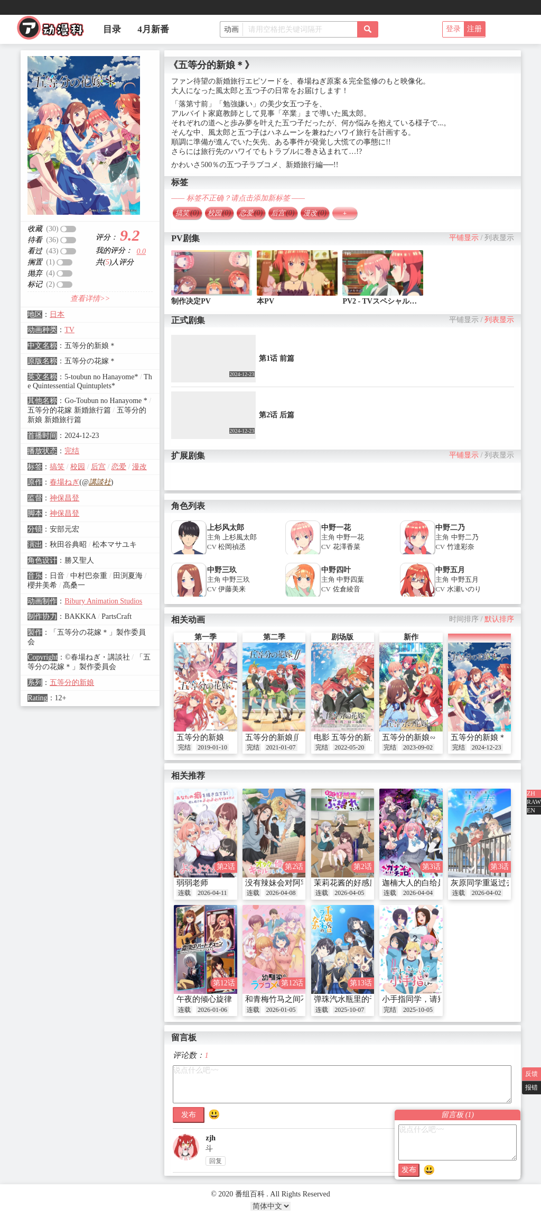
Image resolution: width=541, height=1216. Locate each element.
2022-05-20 (349, 747)
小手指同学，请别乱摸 (421, 999)
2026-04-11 (212, 893)
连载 (184, 893)
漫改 (139, 467)
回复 (215, 1161)
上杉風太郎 (239, 537)
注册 (474, 29)
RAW (534, 802)
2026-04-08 (281, 893)
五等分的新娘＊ (478, 737)
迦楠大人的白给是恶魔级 (425, 883)
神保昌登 (64, 498)
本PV (265, 301)
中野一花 (336, 528)
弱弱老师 (192, 883)
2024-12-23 (486, 747)
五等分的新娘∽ (409, 737)
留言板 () (457, 1115)
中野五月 (450, 570)
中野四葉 (350, 579)
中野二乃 (450, 528)
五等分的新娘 (72, 683)
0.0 (141, 251)
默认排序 (499, 619)
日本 (57, 314)
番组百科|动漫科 (55, 31)
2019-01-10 (212, 747)
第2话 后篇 (276, 415)
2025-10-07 (349, 1009)
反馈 (531, 1073)
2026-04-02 (486, 893)
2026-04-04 (418, 893)
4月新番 (153, 29)
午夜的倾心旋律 (204, 999)
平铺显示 (464, 238)
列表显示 (499, 238)
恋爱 (118, 467)
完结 (71, 451)
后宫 (98, 467)
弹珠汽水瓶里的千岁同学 (357, 999)
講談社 (100, 482)
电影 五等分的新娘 (346, 737)
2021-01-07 (281, 747)
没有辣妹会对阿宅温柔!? (288, 883)
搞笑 (57, 467)
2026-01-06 (212, 1009)
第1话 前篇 (276, 358)
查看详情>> (90, 299)
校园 (77, 467)
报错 (531, 1087)
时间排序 (464, 619)
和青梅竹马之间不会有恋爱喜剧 (300, 999)
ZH (531, 793)
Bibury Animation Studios (103, 601)
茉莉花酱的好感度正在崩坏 (361, 883)
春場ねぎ (64, 482)
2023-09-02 (418, 747)
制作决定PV (191, 301)
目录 (112, 29)
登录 (453, 29)
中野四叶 (336, 570)
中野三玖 (222, 570)
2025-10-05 (418, 1009)
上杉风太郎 (225, 528)
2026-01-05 (281, 1009)
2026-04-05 (349, 893)
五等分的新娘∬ (272, 737)
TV (69, 330)
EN (531, 810)
